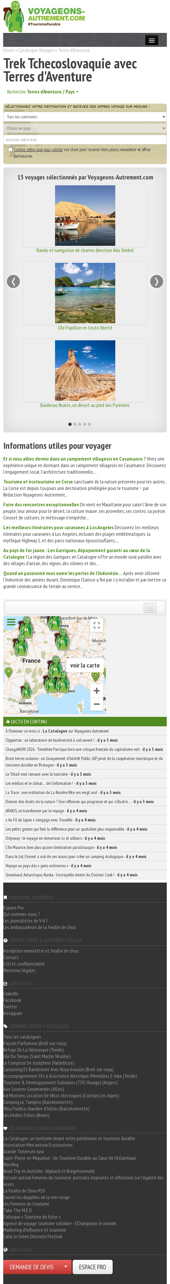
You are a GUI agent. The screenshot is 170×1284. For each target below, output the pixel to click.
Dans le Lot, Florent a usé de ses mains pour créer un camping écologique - (76, 856)
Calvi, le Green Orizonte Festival (32, 1236)
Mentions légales (19, 970)
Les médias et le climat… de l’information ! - (51, 783)
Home (8, 50)
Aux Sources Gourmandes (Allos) (33, 1089)
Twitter (10, 1006)
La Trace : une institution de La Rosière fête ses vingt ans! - (63, 792)
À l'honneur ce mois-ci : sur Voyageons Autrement (57, 731)
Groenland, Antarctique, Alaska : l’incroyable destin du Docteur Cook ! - (72, 875)
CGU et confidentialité (24, 963)
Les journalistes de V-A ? (25, 920)
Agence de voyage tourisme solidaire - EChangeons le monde (59, 1223)
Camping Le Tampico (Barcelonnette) (38, 1102)
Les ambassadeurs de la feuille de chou (39, 927)
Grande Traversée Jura (23, 1151)
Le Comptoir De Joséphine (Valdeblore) (39, 1062)
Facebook (12, 1000)
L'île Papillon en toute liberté (85, 327)
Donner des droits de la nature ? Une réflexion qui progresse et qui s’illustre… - (80, 801)
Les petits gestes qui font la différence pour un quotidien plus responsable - (77, 829)
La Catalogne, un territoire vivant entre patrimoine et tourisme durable (69, 1138)
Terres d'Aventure (74, 50)
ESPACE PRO (92, 1267)
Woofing (11, 1164)
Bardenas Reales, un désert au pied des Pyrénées (85, 405)
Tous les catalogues (22, 1036)
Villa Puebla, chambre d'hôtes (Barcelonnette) (46, 1108)
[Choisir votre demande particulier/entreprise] (66, 1267)
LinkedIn (10, 993)
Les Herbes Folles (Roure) (26, 1115)
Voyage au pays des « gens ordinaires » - (49, 866)
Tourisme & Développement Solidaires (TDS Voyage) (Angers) (60, 1082)
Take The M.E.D (17, 1210)
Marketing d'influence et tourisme (34, 1229)
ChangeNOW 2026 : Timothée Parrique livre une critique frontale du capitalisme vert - (84, 749)
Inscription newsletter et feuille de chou (40, 950)
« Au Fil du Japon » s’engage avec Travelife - (51, 820)
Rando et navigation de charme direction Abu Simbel (85, 250)
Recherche (43, 91)
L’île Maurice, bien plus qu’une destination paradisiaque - (61, 847)
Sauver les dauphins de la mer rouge (36, 1197)
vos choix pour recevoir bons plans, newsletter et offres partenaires (79, 152)
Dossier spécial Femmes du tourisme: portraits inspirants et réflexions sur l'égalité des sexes (83, 1180)
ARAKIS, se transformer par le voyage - (46, 811)
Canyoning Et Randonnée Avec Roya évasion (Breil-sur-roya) (58, 1069)
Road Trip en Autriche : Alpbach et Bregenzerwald (48, 1171)
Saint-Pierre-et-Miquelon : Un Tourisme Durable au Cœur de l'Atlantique (69, 1158)
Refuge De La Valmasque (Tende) (33, 1049)
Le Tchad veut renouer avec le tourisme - (48, 774)
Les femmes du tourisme (26, 1203)
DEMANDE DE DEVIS (32, 1267)
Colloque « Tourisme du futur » (32, 1216)
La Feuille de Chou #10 (24, 1190)
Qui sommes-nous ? (21, 914)
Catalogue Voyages (36, 50)
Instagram (12, 1013)
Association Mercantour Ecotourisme (38, 1144)
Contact (11, 957)
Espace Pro (13, 907)
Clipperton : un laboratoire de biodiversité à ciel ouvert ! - (62, 740)
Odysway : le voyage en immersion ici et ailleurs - (55, 838)
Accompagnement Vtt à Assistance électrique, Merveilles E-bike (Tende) (70, 1076)
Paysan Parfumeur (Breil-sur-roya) (35, 1043)
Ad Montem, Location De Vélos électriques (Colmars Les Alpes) (61, 1095)
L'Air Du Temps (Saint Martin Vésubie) (37, 1056)
